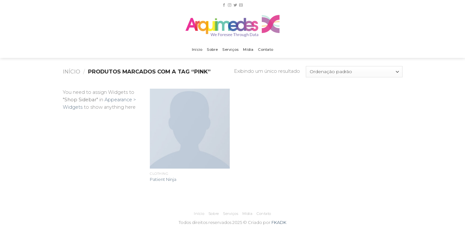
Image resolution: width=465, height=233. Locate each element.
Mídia (248, 49)
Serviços (230, 49)
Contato (265, 49)
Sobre (212, 49)
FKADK (278, 222)
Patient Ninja (163, 179)
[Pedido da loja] (354, 71)
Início (197, 49)
